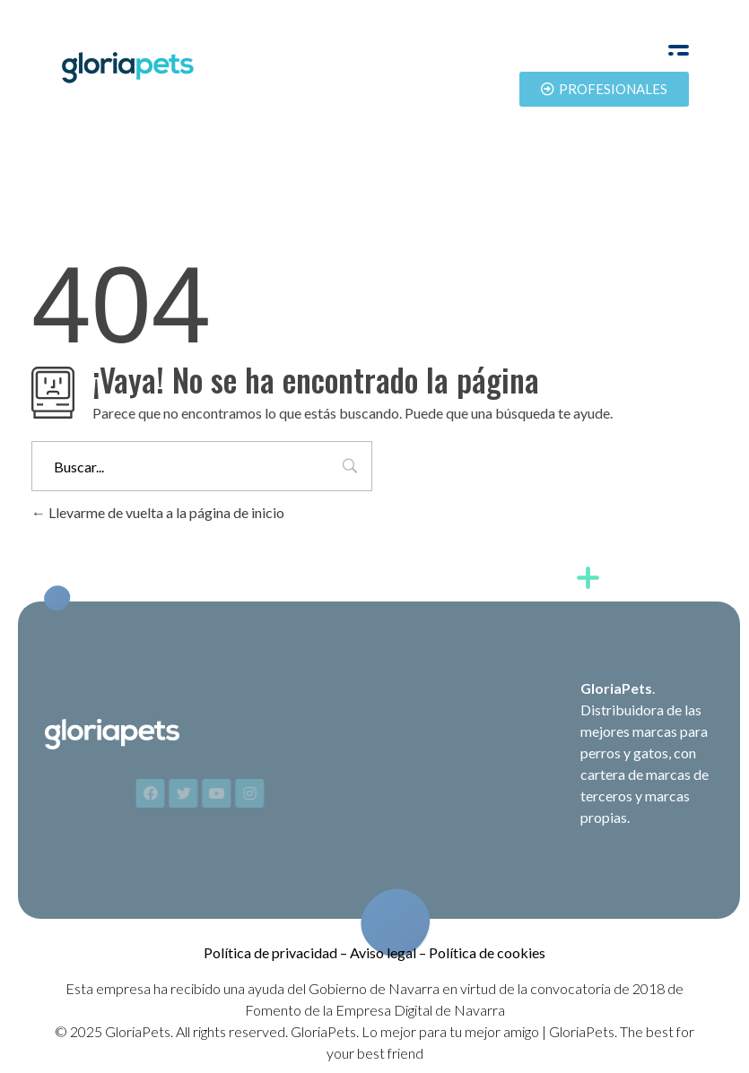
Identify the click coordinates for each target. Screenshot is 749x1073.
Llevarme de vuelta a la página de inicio (157, 512)
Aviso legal (383, 952)
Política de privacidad (270, 952)
